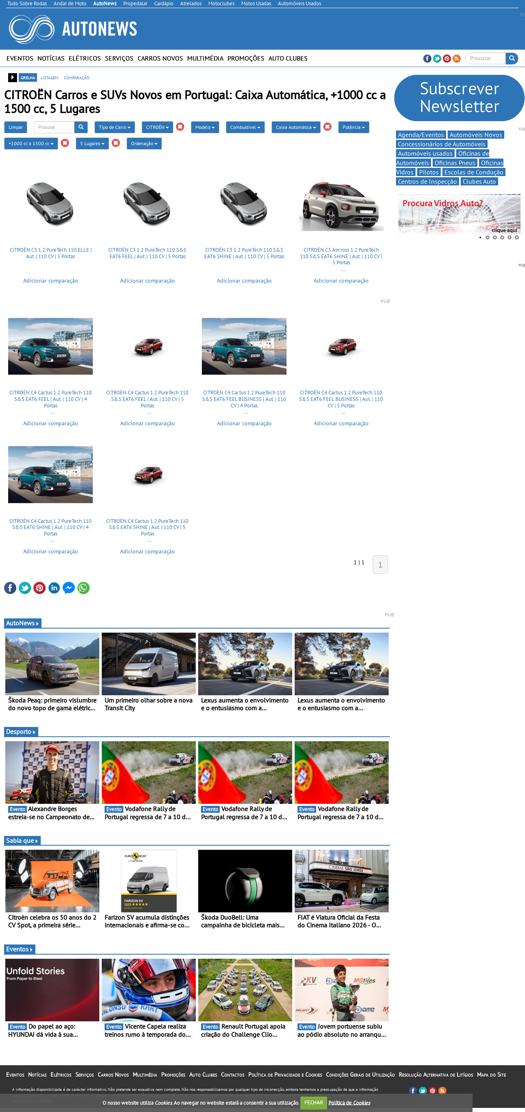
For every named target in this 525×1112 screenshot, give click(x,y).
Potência (354, 127)
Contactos (232, 1074)
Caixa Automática (296, 127)
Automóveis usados (425, 153)
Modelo (205, 127)
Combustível (245, 127)
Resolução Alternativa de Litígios (436, 1074)
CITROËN (157, 127)
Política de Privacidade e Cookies (285, 1074)
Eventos (20, 58)
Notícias (51, 58)
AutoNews (22, 623)
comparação (77, 77)
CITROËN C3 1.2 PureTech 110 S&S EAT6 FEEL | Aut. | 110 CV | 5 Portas (147, 253)
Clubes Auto (479, 181)
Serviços (119, 58)
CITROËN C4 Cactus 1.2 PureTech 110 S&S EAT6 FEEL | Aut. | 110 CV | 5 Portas (147, 399)
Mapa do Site (491, 1074)
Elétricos (85, 58)
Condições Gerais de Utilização (360, 1074)
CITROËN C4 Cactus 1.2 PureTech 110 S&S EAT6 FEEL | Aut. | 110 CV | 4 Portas (50, 399)
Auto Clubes (288, 58)
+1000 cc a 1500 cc (31, 143)
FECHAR (313, 1102)
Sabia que (22, 840)
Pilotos (429, 172)
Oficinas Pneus (455, 163)
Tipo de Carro (115, 127)
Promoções (246, 58)
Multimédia (205, 58)
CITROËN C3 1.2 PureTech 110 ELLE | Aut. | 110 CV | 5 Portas (51, 253)
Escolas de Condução (473, 172)
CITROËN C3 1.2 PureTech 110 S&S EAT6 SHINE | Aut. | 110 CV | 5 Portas (244, 253)
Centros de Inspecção (427, 181)
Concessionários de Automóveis (442, 144)
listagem (49, 77)
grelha (28, 77)
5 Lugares (92, 143)
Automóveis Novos (476, 135)
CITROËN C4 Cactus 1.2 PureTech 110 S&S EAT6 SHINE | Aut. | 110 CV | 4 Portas (50, 527)
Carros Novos (160, 58)
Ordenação (144, 143)
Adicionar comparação (50, 280)
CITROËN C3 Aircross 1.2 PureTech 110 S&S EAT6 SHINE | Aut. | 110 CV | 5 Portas (341, 256)
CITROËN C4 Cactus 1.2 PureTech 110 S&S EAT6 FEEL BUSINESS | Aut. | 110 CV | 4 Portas (244, 399)
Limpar (16, 127)
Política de (349, 1102)
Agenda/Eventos (421, 135)
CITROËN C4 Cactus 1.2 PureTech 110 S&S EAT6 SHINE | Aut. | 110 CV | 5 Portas (147, 527)
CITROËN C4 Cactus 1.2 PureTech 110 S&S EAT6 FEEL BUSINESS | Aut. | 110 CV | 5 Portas (341, 399)
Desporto (21, 731)
